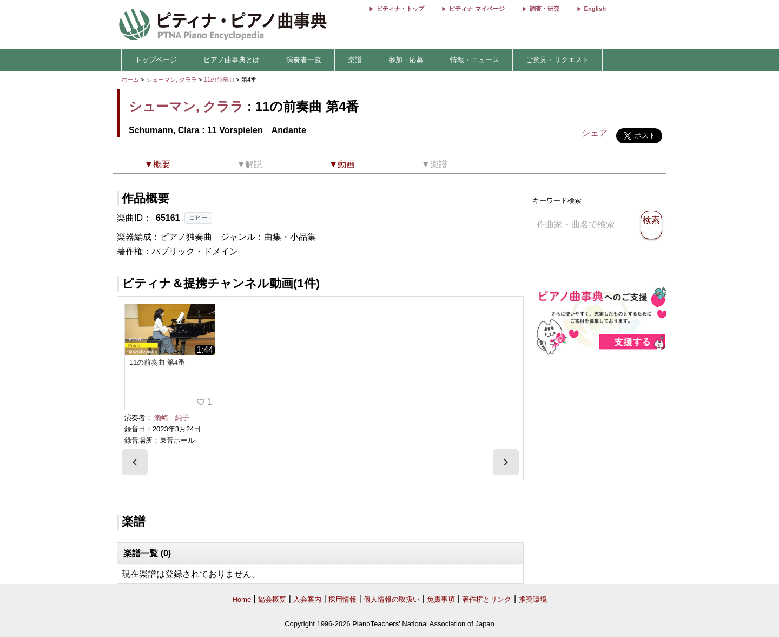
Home (241, 599)
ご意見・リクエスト (557, 60)
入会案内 (307, 599)
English (595, 8)
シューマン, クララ (171, 79)
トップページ (156, 60)
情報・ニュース (474, 60)
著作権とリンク (486, 599)
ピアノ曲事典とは (231, 60)
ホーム (130, 79)
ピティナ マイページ (476, 8)
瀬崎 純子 (171, 417)
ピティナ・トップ (400, 8)
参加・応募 (406, 60)
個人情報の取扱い (392, 599)
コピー (198, 217)
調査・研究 (544, 8)
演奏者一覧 (303, 60)
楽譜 (355, 60)
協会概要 (272, 599)
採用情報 (342, 599)
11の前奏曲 (220, 79)
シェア (595, 132)
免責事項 (441, 599)
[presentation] (135, 462)
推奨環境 (533, 599)
